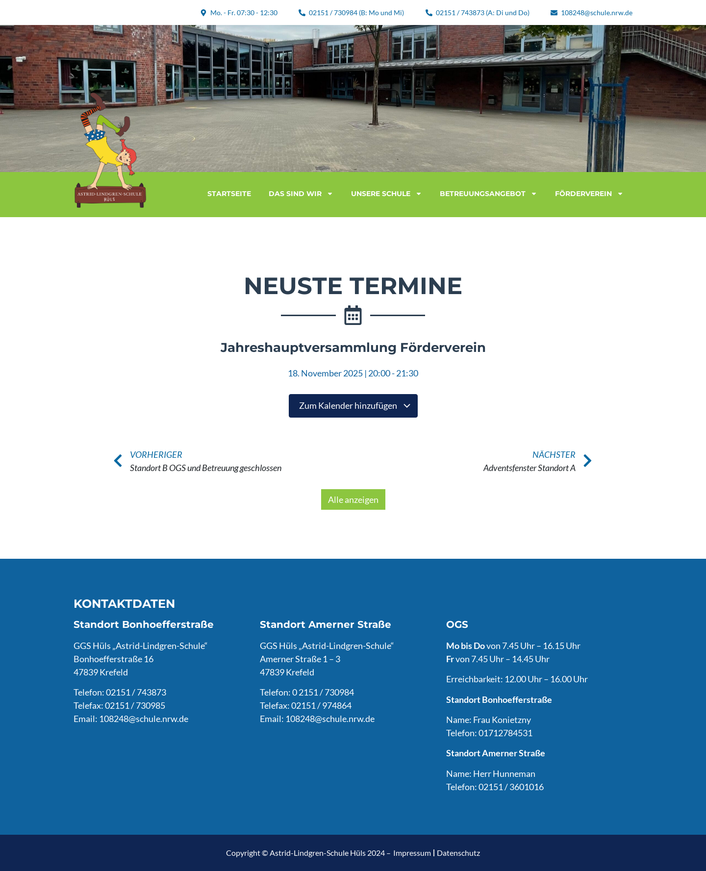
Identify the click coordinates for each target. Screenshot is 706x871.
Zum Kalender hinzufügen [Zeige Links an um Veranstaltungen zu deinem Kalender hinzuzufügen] (355, 405)
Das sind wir (301, 193)
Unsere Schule (386, 193)
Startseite (229, 193)
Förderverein (589, 193)
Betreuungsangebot (488, 193)
